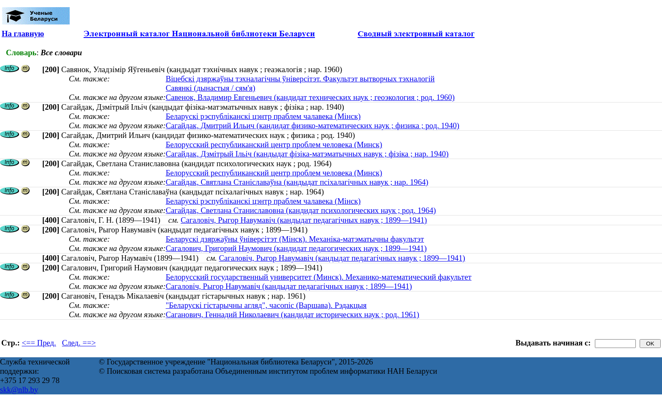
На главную (23, 33)
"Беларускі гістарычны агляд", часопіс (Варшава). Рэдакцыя (266, 305)
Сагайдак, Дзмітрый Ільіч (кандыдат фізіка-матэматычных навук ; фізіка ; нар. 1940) (307, 153)
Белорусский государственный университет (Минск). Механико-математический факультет (318, 276)
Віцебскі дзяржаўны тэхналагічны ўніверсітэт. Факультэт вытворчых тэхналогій (300, 78)
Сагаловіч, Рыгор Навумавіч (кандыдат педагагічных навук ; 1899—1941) (304, 220)
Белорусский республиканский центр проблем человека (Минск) (274, 144)
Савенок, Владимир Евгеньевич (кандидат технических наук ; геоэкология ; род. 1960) (310, 97)
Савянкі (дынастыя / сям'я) (210, 88)
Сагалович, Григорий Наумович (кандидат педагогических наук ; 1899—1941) (296, 248)
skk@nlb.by (19, 389)
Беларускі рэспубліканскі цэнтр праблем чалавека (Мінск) (263, 116)
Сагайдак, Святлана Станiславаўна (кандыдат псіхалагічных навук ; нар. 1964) (297, 182)
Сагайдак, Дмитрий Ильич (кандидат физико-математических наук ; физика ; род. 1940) (312, 125)
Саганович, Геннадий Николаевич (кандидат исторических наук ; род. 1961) (292, 314)
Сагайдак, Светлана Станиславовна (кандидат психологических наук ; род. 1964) (301, 210)
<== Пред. (39, 342)
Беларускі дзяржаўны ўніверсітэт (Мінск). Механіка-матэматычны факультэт (295, 239)
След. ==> (79, 342)
